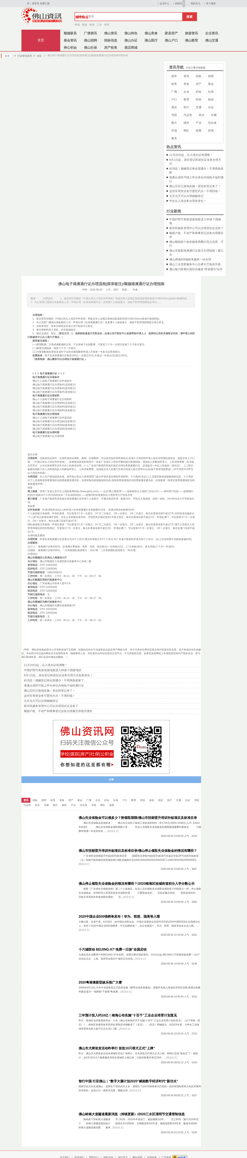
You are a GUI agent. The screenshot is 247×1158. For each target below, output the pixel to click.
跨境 (211, 130)
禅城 (77, 24)
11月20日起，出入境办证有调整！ (191, 154)
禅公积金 (70, 47)
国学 (174, 76)
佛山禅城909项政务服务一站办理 (190, 259)
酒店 (174, 107)
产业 (198, 122)
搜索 (189, 16)
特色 (198, 99)
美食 (186, 84)
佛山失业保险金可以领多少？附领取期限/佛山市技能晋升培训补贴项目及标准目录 (138, 817)
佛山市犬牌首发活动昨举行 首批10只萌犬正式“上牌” (117, 1048)
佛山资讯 (110, 33)
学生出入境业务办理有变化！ (187, 201)
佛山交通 (211, 40)
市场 (174, 130)
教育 (186, 99)
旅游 (211, 99)
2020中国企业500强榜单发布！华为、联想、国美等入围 (119, 916)
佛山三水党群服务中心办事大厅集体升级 (195, 264)
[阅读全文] (113, 831)
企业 (186, 91)
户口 (174, 99)
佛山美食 (151, 33)
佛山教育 (191, 40)
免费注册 (45, 3)
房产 (198, 84)
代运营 (188, 115)
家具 (174, 138)
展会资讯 (70, 40)
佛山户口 (171, 40)
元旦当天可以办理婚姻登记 (186, 196)
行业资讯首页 (23, 56)
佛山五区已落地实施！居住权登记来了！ (195, 186)
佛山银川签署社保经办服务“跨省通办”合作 (196, 269)
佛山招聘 (90, 40)
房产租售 (110, 47)
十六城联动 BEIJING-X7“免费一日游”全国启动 (113, 949)
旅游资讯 (191, 33)
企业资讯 (211, 33)
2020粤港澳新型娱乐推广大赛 (100, 982)
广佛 (174, 91)
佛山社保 (90, 47)
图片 (174, 122)
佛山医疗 (151, 40)
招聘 (211, 76)
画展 (198, 130)
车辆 (214, 115)
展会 (211, 84)
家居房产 (171, 33)
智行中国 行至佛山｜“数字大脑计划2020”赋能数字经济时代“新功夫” (128, 1081)
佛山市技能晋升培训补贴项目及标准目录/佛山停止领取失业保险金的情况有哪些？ (138, 850)
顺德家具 (70, 33)
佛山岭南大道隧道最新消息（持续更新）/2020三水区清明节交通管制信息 (132, 1114)
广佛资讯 (90, 33)
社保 (211, 91)
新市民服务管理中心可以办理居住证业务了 (196, 228)
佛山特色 (130, 33)
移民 (186, 122)
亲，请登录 (33, 3)
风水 (201, 115)
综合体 (212, 122)
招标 (198, 76)
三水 (99, 24)
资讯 (186, 76)
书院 (174, 115)
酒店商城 (130, 47)
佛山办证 (130, 40)
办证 (37, 56)
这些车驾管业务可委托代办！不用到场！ (195, 191)
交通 (198, 107)
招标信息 (110, 40)
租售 (174, 84)
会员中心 (163, 3)
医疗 (186, 107)
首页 (41, 40)
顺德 (84, 24)
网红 (186, 130)
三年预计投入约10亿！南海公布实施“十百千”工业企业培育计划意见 (128, 1015)
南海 (92, 24)
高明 (106, 24)
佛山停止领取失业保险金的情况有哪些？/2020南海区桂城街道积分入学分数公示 (137, 883)
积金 (198, 91)
